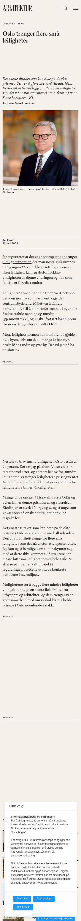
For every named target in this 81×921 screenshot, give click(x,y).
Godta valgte (44, 898)
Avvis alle (22, 898)
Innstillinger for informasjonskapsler (55, 918)
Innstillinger (23, 906)
